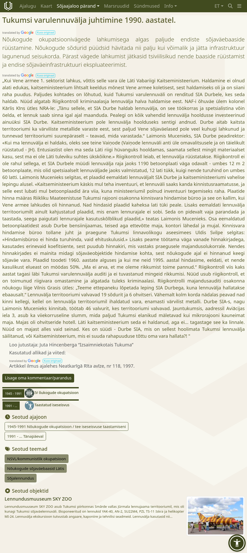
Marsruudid (116, 6)
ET (217, 6)
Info (168, 6)
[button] (239, 6)
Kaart (46, 6)
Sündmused (147, 6)
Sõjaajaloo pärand (76, 6)
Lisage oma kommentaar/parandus (38, 378)
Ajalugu (28, 6)
